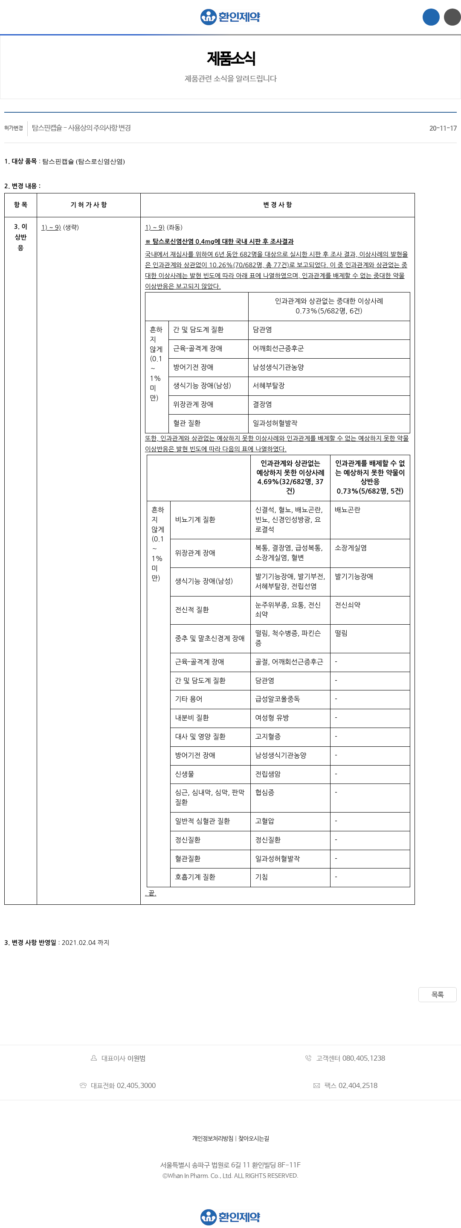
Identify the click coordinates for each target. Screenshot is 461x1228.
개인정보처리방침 (212, 1138)
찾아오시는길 (253, 1138)
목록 (438, 995)
